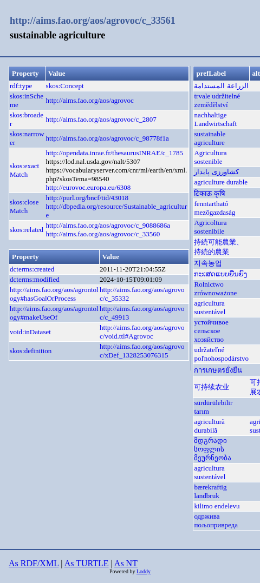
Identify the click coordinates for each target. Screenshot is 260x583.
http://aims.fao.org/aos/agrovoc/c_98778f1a (107, 138)
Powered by (122, 571)
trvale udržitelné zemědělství (217, 100)
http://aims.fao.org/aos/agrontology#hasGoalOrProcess (54, 294)
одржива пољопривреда (215, 520)
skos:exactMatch (24, 170)
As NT (126, 563)
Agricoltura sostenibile (210, 226)
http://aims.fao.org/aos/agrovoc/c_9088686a (108, 225)
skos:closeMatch (24, 206)
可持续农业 (211, 387)
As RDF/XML (33, 563)
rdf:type (21, 86)
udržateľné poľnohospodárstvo (221, 354)
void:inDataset (30, 332)
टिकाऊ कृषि (209, 193)
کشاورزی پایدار (216, 172)
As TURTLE (86, 563)
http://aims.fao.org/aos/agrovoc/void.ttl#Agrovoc (142, 331)
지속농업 (208, 263)
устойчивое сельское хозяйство (211, 330)
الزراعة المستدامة (221, 86)
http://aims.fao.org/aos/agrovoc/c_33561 (93, 20)
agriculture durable (221, 182)
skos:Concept (65, 86)
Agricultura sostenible (210, 157)
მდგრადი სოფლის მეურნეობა (212, 449)
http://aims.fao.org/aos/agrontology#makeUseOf (54, 312)
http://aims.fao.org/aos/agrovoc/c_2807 (101, 119)
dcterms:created (32, 269)
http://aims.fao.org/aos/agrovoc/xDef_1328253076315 (142, 350)
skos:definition (30, 351)
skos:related (26, 230)
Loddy (143, 571)
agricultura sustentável (209, 307)
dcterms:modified (35, 279)
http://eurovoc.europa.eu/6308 (88, 187)
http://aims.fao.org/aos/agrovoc (90, 100)
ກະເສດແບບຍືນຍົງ (220, 274)
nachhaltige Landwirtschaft (215, 119)
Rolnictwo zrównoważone (215, 288)
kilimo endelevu (216, 506)
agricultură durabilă (209, 426)
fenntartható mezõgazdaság (214, 208)
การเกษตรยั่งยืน (218, 370)
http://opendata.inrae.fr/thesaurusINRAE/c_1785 (114, 153)
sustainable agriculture (209, 138)
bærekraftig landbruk (210, 491)
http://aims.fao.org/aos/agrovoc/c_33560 (103, 234)
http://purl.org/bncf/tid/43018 (87, 198)
